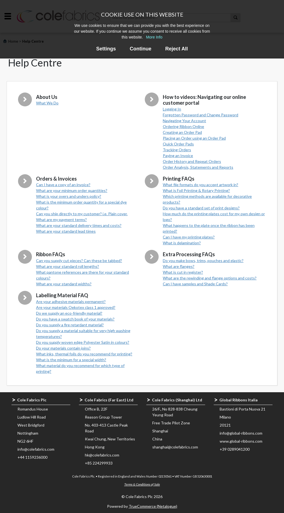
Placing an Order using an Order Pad (194, 138)
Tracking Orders (177, 149)
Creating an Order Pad (182, 132)
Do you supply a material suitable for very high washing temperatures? (83, 333)
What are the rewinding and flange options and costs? (210, 278)
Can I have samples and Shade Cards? (195, 283)
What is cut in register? (183, 272)
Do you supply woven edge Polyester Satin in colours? (82, 342)
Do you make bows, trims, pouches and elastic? (203, 260)
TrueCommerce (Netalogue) (153, 506)
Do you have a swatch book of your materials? (75, 319)
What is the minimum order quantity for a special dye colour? (81, 205)
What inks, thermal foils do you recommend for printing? (84, 354)
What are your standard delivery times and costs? (78, 225)
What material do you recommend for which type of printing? (80, 368)
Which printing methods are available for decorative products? (207, 199)
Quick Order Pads (178, 144)
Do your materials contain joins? (63, 348)
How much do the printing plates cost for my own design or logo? (214, 216)
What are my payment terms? (61, 219)
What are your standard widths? (64, 283)
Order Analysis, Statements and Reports (198, 167)
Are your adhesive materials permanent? (71, 301)
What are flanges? (178, 266)
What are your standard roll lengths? (67, 266)
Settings (106, 49)
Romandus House (32, 409)
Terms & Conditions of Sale (142, 484)
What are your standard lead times (66, 231)
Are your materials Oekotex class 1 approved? (75, 307)
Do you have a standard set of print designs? (201, 208)
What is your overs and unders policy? (68, 196)
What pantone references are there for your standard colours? (82, 275)
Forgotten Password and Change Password (200, 114)
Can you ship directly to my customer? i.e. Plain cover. (82, 213)
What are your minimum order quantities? (71, 190)
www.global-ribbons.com (241, 441)
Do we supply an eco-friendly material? (69, 313)
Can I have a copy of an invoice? (63, 184)
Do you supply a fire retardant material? (70, 324)
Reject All (176, 49)
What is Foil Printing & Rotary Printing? (196, 190)
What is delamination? (182, 242)
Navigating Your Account (184, 120)
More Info (154, 37)
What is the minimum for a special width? (71, 359)
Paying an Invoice (178, 155)
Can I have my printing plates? (189, 237)
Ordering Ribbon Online (183, 126)
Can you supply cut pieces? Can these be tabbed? (79, 260)
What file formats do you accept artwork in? (200, 184)
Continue (140, 49)
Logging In (172, 109)
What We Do (47, 103)
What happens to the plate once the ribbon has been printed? (209, 228)
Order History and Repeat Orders (192, 161)
